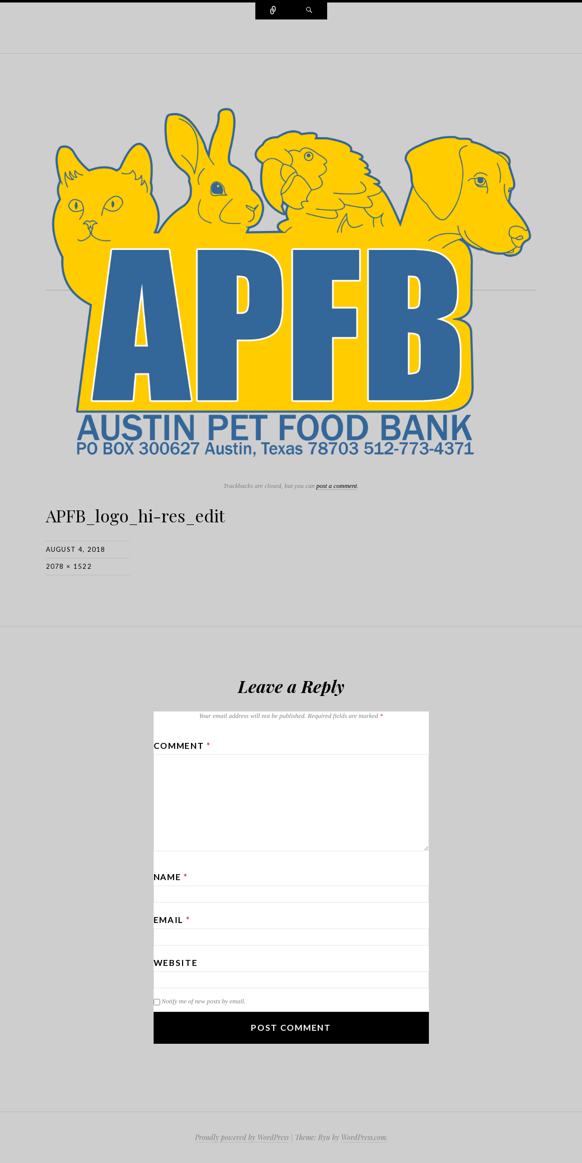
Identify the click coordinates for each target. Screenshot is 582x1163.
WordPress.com (363, 1137)
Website (176, 962)
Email (172, 920)
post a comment (336, 485)
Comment (182, 745)
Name (171, 877)
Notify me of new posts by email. (204, 1001)
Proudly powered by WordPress (242, 1137)
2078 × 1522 (69, 566)
